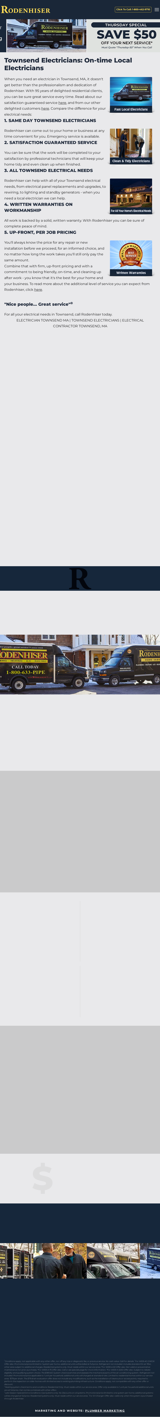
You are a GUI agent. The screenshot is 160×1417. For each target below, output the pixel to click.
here (62, 103)
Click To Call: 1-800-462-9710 (133, 9)
